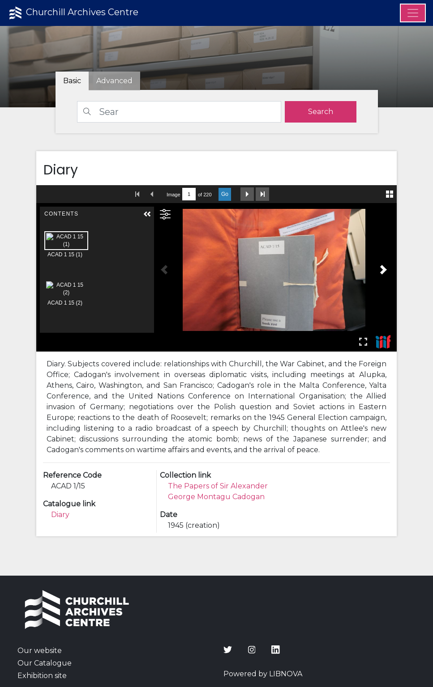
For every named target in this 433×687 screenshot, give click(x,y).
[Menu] (413, 13)
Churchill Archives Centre (72, 13)
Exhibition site (42, 675)
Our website (39, 650)
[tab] (114, 81)
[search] (320, 112)
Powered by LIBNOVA (262, 674)
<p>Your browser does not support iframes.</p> (216, 268)
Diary (60, 514)
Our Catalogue (44, 663)
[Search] (179, 112)
